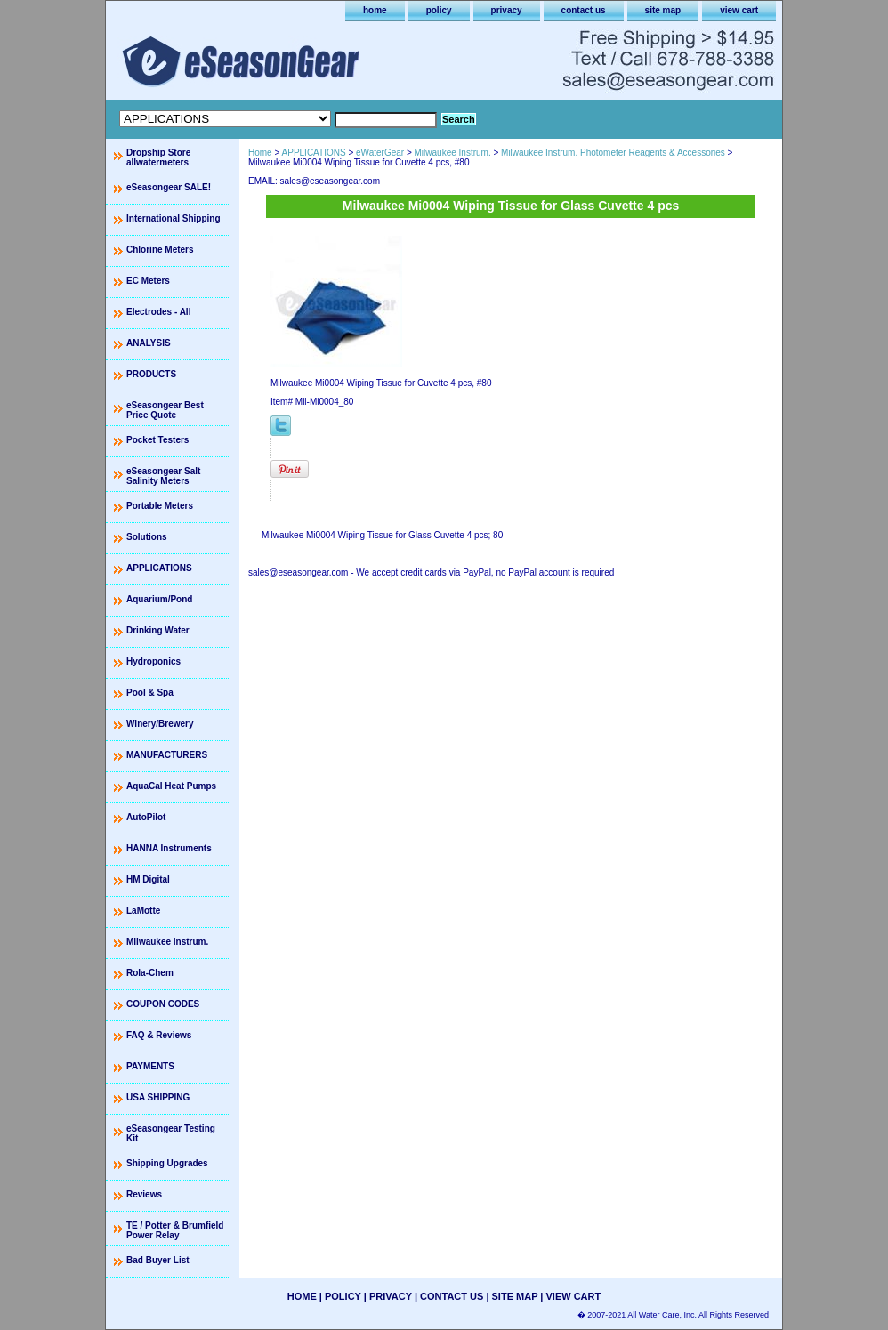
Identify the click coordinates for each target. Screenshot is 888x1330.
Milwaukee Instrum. (454, 152)
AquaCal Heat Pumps (171, 786)
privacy (506, 10)
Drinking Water (158, 630)
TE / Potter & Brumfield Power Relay (174, 1230)
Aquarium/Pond (159, 599)
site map (663, 10)
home (375, 10)
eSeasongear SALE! (168, 187)
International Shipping (173, 218)
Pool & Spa (150, 692)
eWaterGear (380, 152)
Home (260, 152)
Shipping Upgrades (167, 1163)
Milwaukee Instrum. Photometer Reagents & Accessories (613, 152)
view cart (739, 10)
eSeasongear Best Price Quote (165, 410)
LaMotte (143, 910)
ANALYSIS (148, 343)
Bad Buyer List (158, 1260)
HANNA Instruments (169, 848)
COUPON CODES (162, 1004)
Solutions (146, 537)
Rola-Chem (150, 973)
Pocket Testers (157, 440)
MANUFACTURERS (166, 755)
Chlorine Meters (160, 249)
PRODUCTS (151, 374)
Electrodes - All (158, 312)
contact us (583, 10)
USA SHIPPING (158, 1097)
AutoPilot (145, 817)
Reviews (144, 1194)
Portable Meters (159, 506)
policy (439, 10)
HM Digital (148, 879)
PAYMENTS (150, 1066)
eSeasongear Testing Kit (170, 1133)
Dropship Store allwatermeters (158, 157)
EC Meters (148, 281)
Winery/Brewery (160, 724)
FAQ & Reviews (158, 1035)
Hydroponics (153, 661)
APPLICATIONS (314, 152)
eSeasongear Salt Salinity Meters (163, 476)
